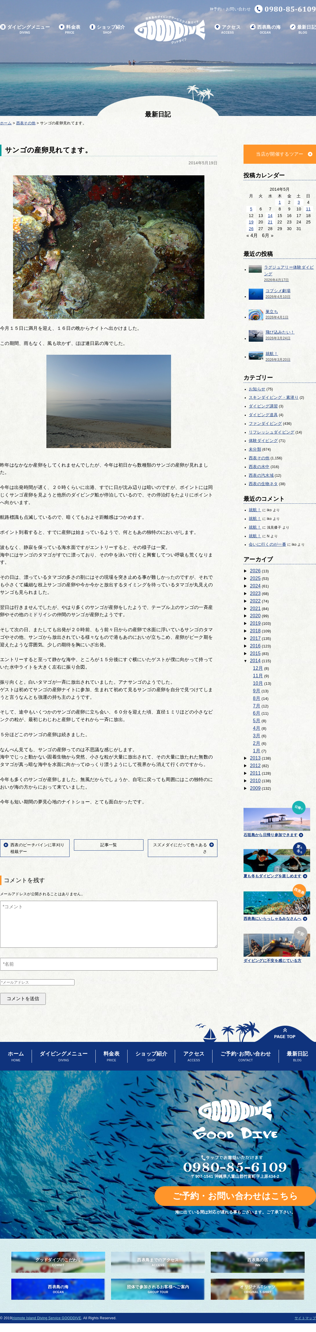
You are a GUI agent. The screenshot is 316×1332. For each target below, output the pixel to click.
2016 (255, 645)
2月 (257, 743)
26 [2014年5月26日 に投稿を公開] (251, 228)
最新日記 (303, 29)
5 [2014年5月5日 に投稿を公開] (251, 209)
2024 (255, 585)
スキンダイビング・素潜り (274, 397)
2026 (255, 570)
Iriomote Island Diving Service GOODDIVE (46, 1318)
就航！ (255, 509)
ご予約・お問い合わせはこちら (235, 1196)
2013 (255, 758)
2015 (255, 653)
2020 (255, 615)
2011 (255, 773)
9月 (257, 690)
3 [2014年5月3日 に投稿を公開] (299, 202)
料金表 (69, 29)
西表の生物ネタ (263, 483)
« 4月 (252, 235)
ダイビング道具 (263, 414)
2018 (255, 630)
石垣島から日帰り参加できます (277, 818)
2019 (255, 623)
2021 (255, 608)
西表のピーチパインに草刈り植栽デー (37, 848)
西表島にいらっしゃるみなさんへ (277, 901)
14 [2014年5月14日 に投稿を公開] (270, 215)
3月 (257, 735)
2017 (255, 638)
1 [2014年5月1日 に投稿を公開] (280, 202)
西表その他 (259, 458)
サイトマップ (305, 1318)
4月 (257, 728)
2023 (255, 593)
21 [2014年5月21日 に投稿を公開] (270, 222)
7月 (257, 705)
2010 (255, 780)
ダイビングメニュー (25, 29)
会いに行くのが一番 (267, 544)
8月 (257, 698)
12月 (258, 668)
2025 (255, 578)
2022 (255, 600)
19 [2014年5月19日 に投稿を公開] (251, 222)
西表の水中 (259, 466)
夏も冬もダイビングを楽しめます (277, 859)
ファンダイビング (265, 423)
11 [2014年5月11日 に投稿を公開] (308, 209)
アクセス (228, 29)
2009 (255, 788)
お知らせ (257, 389)
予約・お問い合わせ (230, 9)
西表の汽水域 (261, 475)
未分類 (255, 449)
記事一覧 (108, 844)
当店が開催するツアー (279, 154)
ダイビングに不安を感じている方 (277, 944)
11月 (258, 675)
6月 (257, 713)
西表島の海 (265, 29)
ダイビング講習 (263, 406)
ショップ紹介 (107, 29)
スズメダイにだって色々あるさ (180, 848)
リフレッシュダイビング (272, 432)
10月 (258, 683)
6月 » (268, 235)
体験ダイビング (263, 440)
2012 (255, 765)
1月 (257, 750)
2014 (255, 660)
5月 (257, 720)
